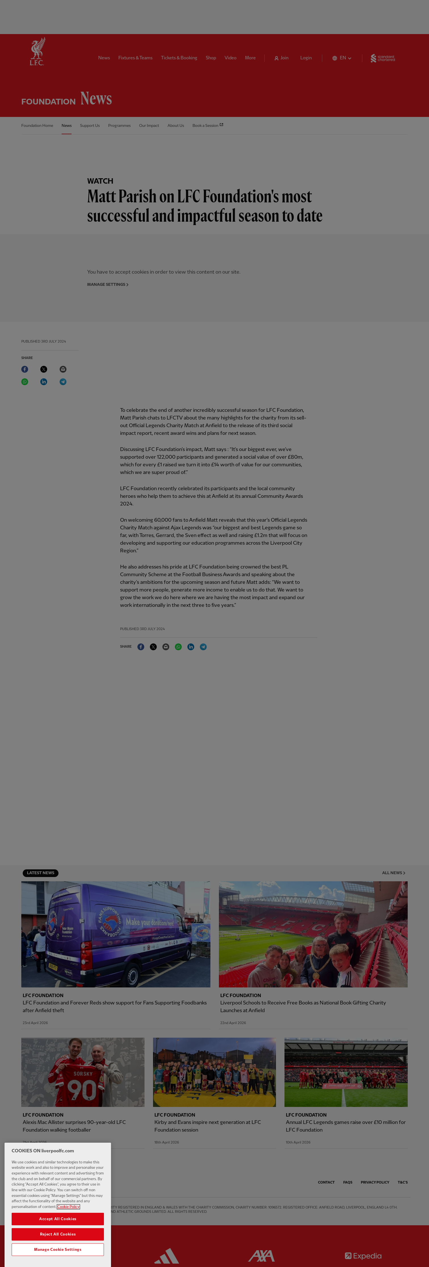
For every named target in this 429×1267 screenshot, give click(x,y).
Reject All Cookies (58, 1242)
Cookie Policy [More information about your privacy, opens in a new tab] (68, 1214)
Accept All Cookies (57, 1226)
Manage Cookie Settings (57, 1257)
